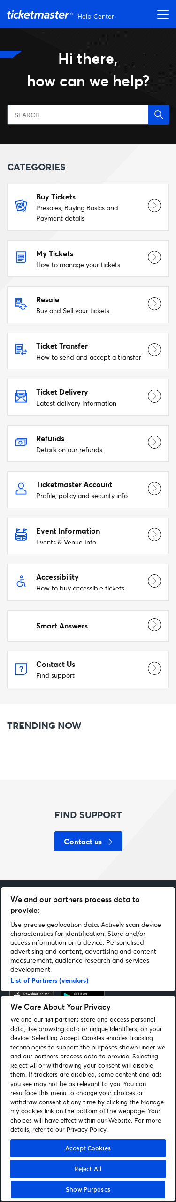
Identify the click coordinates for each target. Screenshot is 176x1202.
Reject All (88, 1168)
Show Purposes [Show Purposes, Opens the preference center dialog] (88, 1189)
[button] (158, 115)
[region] (88, 1044)
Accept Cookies (88, 1148)
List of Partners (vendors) (49, 980)
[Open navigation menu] (160, 14)
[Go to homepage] (61, 14)
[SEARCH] (88, 114)
